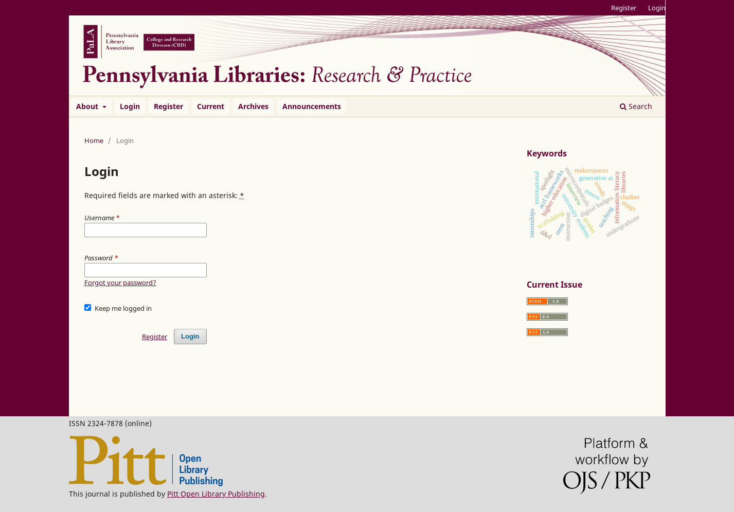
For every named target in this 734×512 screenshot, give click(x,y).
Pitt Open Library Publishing (216, 494)
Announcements (311, 106)
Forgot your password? (120, 282)
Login (130, 106)
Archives (253, 106)
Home (93, 140)
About (88, 106)
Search (636, 106)
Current (210, 106)
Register (168, 106)
